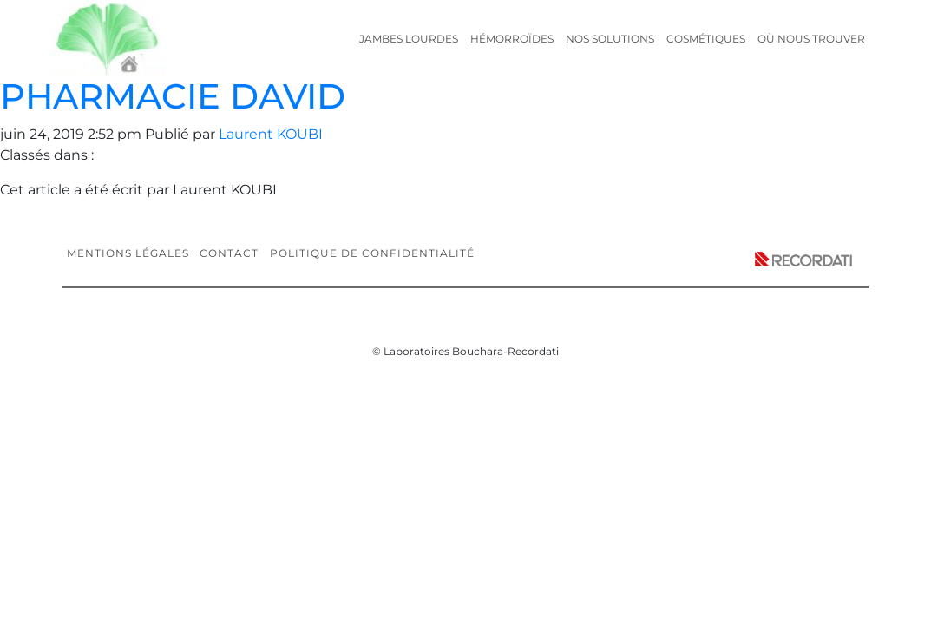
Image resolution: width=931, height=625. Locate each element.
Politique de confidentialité (372, 253)
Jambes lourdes (408, 38)
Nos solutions (610, 38)
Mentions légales (128, 253)
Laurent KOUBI (271, 134)
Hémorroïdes (512, 38)
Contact (229, 253)
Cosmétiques (705, 38)
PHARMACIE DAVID (172, 96)
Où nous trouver (811, 38)
